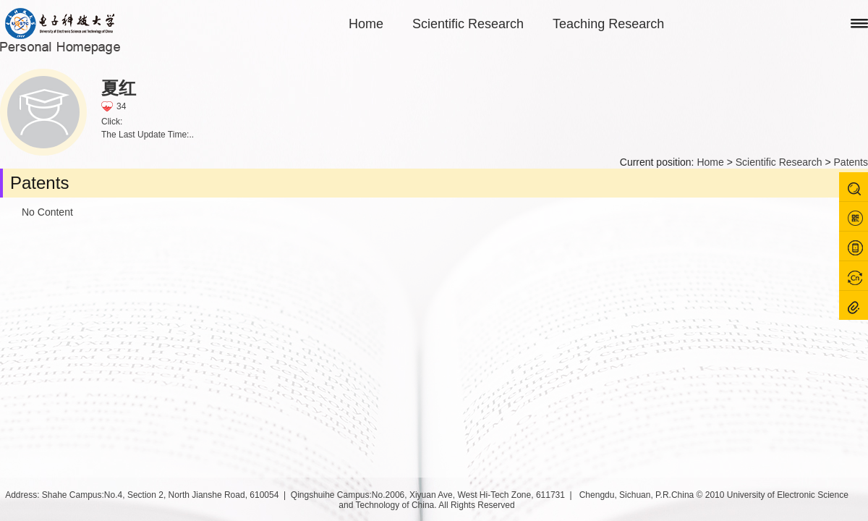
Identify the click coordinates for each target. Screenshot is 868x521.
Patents (851, 162)
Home (366, 24)
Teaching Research (608, 24)
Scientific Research (468, 24)
